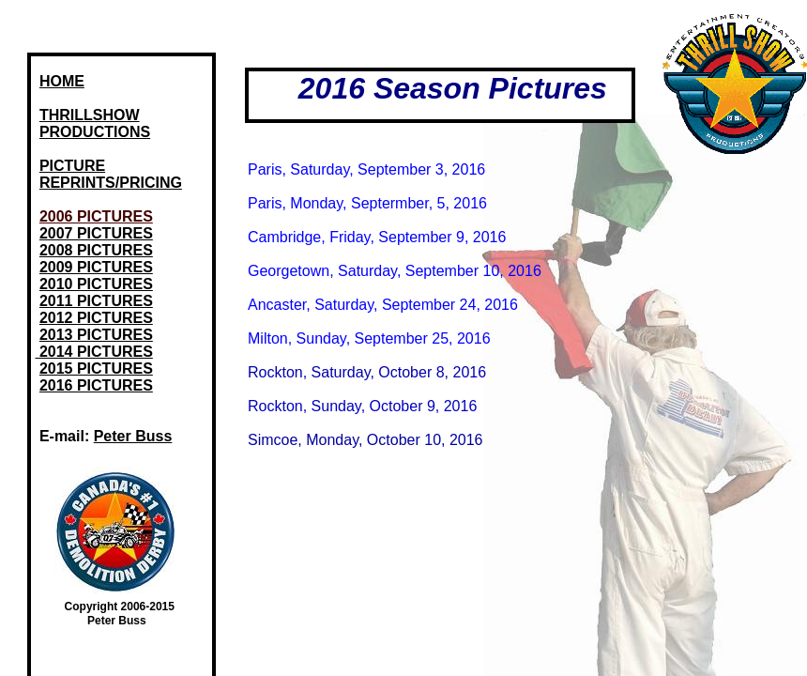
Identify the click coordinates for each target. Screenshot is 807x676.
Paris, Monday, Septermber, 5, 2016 (367, 203)
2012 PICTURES (96, 318)
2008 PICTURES (96, 250)
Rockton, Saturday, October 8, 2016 (367, 372)
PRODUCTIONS (94, 132)
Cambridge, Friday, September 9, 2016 (377, 237)
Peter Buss (133, 436)
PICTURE (72, 166)
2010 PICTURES (96, 284)
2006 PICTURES (96, 216)
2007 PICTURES (96, 233)
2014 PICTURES (93, 352)
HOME (61, 81)
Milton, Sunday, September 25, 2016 (369, 338)
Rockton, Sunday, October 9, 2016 (362, 406)
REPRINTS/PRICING (110, 183)
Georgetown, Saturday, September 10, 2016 (394, 271)
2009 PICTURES (96, 267)
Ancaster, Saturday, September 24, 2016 (383, 305)
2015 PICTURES (96, 368)
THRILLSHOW (89, 115)
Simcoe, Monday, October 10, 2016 (365, 440)
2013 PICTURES (96, 335)
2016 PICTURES (96, 385)
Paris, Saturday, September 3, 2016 (366, 169)
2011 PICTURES (96, 301)
